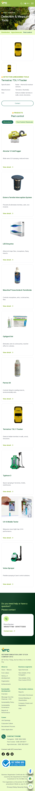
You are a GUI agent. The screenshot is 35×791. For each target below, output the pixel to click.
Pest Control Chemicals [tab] (25, 122)
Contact (17, 103)
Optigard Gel (8, 336)
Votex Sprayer (8, 568)
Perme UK (7, 383)
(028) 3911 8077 (21, 742)
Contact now (10, 631)
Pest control (27, 32)
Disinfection (5, 32)
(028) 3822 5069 (20, 739)
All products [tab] (7, 122)
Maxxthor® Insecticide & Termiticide (17, 290)
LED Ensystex (8, 244)
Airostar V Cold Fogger (12, 151)
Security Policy (22, 787)
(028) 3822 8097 (23, 744)
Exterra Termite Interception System (17, 197)
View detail (8, 167)
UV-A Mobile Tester (10, 522)
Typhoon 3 (7, 476)
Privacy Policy (12, 787)
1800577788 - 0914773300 (15, 627)
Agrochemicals (16, 32)
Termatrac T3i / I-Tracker (13, 429)
